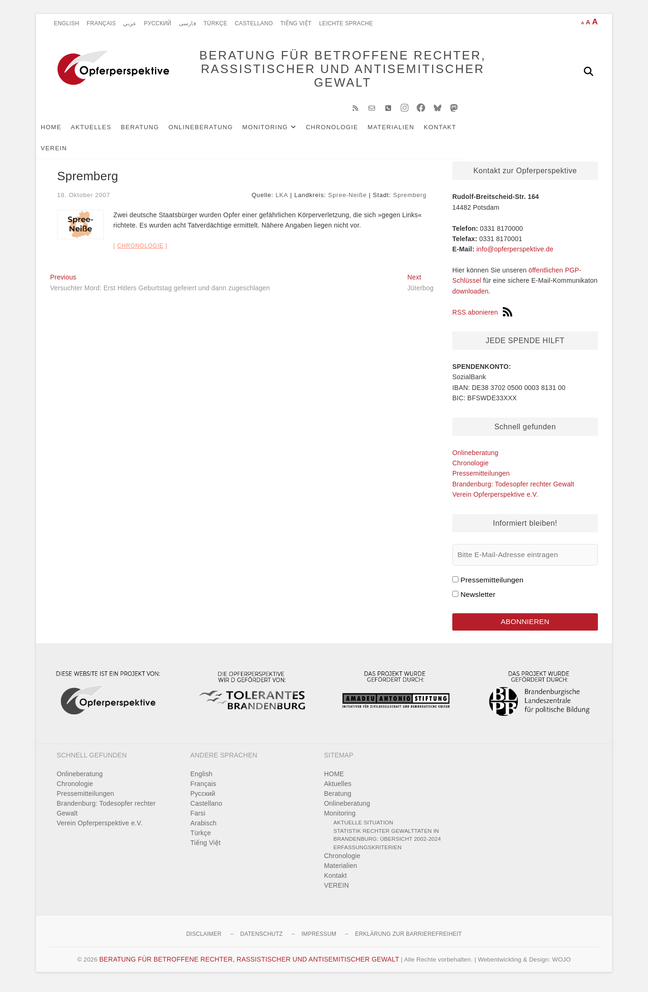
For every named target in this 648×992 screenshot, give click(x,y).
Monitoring (279, 131)
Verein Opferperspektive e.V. (495, 499)
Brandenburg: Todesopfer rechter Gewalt (513, 488)
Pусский (157, 23)
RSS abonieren (482, 317)
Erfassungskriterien (367, 853)
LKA (281, 199)
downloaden (470, 296)
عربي (129, 23)
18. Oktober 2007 (83, 199)
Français (101, 23)
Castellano (253, 23)
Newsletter (477, 599)
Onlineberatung (215, 131)
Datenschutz (261, 940)
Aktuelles (105, 131)
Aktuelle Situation (363, 828)
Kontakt (454, 131)
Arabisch (204, 829)
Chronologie (346, 131)
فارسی (187, 23)
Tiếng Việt (296, 23)
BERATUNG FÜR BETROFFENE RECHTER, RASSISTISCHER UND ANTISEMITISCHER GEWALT (329, 71)
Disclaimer (203, 940)
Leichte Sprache (346, 23)
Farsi (198, 819)
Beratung (154, 131)
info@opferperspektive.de (514, 253)
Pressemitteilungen (481, 478)
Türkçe (216, 23)
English (66, 23)
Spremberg (410, 199)
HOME (65, 131)
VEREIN (493, 131)
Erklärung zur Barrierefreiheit (408, 940)
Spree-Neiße (347, 199)
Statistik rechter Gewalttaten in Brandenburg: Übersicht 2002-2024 (387, 840)
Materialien (405, 131)
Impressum (319, 940)
